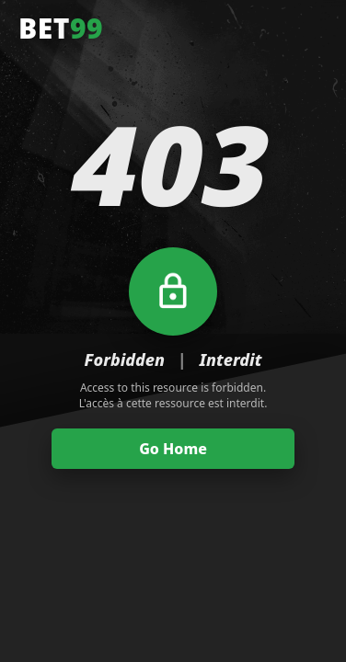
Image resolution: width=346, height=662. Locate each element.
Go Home (173, 449)
